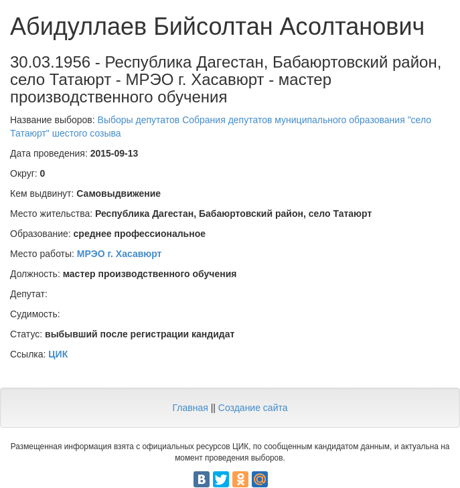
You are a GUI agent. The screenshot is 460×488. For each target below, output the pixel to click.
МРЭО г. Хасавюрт (119, 253)
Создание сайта (253, 407)
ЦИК (58, 354)
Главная (190, 407)
